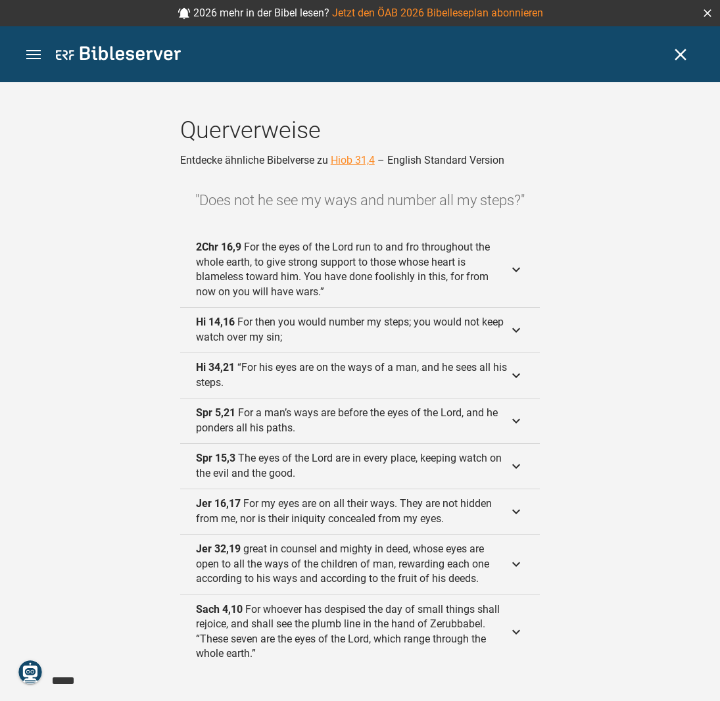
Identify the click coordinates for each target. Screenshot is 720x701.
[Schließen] (680, 54)
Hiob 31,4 (353, 160)
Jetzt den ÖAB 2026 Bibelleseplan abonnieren (437, 13)
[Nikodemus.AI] (30, 672)
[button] (707, 13)
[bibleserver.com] (118, 55)
